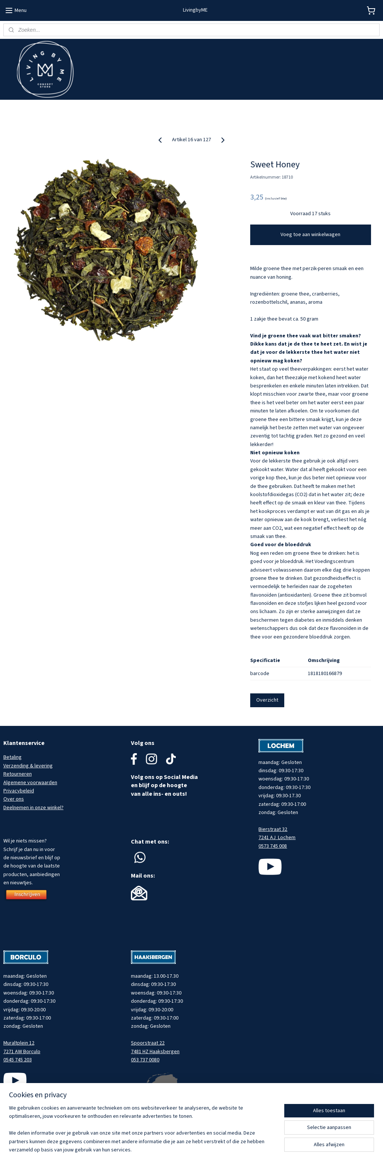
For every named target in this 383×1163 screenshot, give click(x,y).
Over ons (13, 799)
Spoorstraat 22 (148, 1043)
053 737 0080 (145, 1060)
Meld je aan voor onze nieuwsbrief (41, 108)
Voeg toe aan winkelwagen (310, 234)
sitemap (209, 1149)
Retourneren (17, 774)
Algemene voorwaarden (30, 782)
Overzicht (267, 700)
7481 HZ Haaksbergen (155, 1051)
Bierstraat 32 (272, 829)
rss (222, 1149)
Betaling (12, 757)
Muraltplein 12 (18, 1043)
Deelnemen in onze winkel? (33, 807)
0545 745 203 (17, 1060)
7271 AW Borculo (21, 1051)
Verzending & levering (28, 766)
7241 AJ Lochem (276, 837)
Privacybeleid (18, 791)
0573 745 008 (272, 846)
